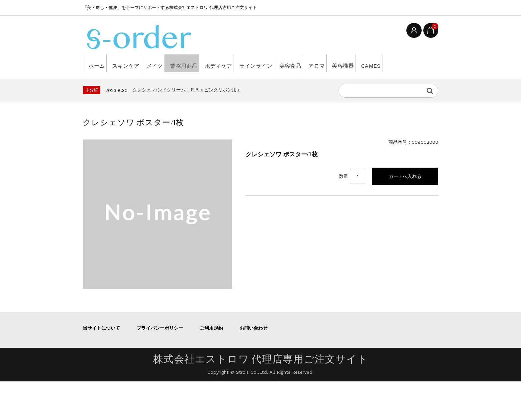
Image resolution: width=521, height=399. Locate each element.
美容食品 (345, 63)
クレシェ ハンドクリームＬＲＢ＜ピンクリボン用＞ (187, 107)
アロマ (380, 63)
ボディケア (255, 63)
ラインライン (301, 63)
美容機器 (415, 63)
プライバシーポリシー (160, 345)
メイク (174, 63)
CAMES (100, 80)
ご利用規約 (211, 345)
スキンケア (136, 63)
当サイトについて (101, 345)
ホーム (99, 63)
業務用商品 (212, 63)
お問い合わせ (253, 345)
